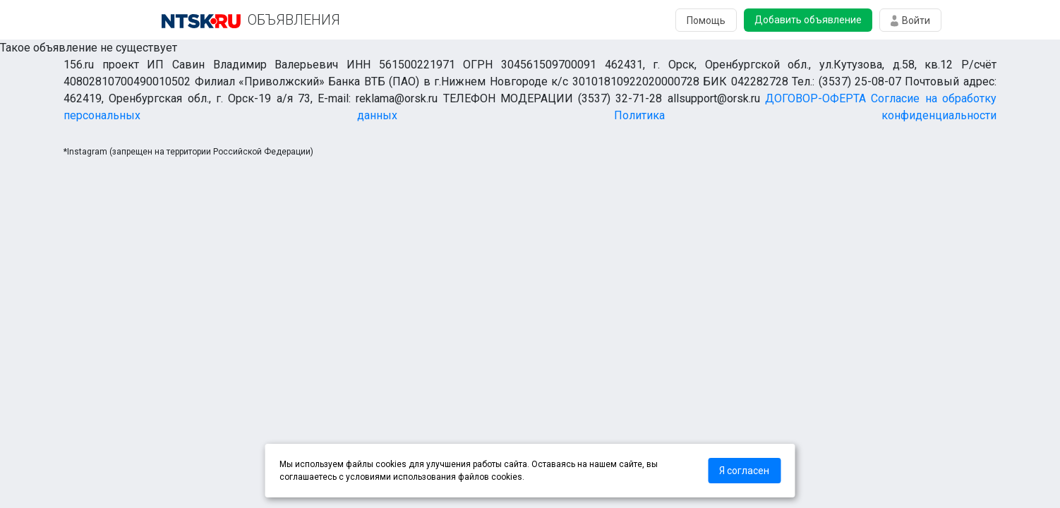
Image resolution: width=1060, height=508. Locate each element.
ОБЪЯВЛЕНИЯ (294, 19)
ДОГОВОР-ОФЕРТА (815, 98)
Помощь (706, 20)
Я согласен (744, 470)
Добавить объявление (808, 19)
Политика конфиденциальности (805, 115)
